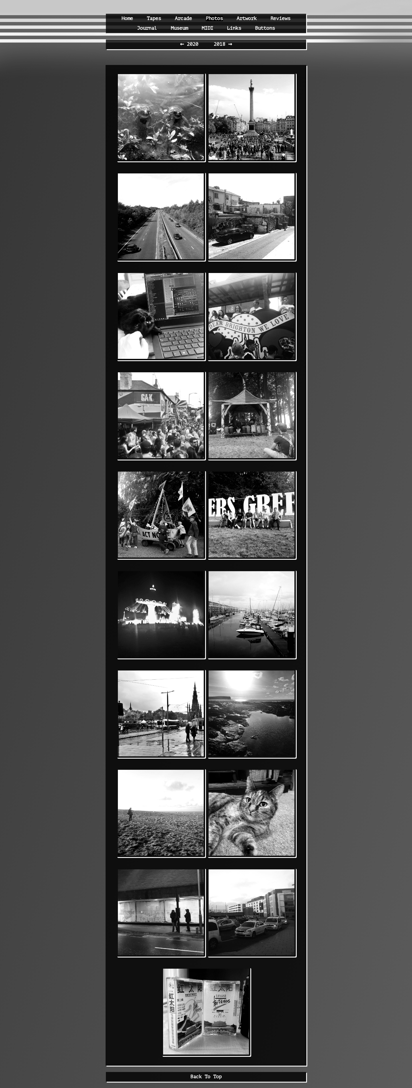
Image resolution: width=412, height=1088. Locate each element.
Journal (147, 28)
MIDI (207, 28)
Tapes (154, 18)
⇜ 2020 (190, 44)
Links (234, 28)
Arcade (183, 18)
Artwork (247, 18)
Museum (179, 28)
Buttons (265, 28)
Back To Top (206, 1076)
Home (127, 18)
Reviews (280, 18)
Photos (214, 18)
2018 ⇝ (223, 44)
